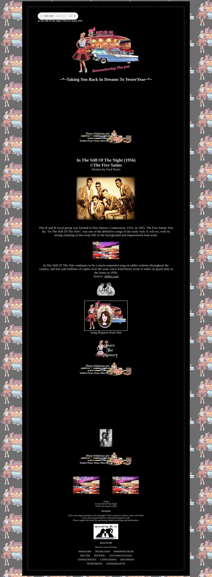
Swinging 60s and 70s (115, 563)
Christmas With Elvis (87, 559)
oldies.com (111, 276)
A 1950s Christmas (108, 559)
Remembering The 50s (123, 551)
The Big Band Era (94, 563)
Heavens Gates (84, 551)
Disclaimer (106, 511)
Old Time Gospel (102, 551)
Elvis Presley (99, 555)
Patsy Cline (85, 555)
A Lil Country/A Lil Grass (120, 555)
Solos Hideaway (127, 559)
